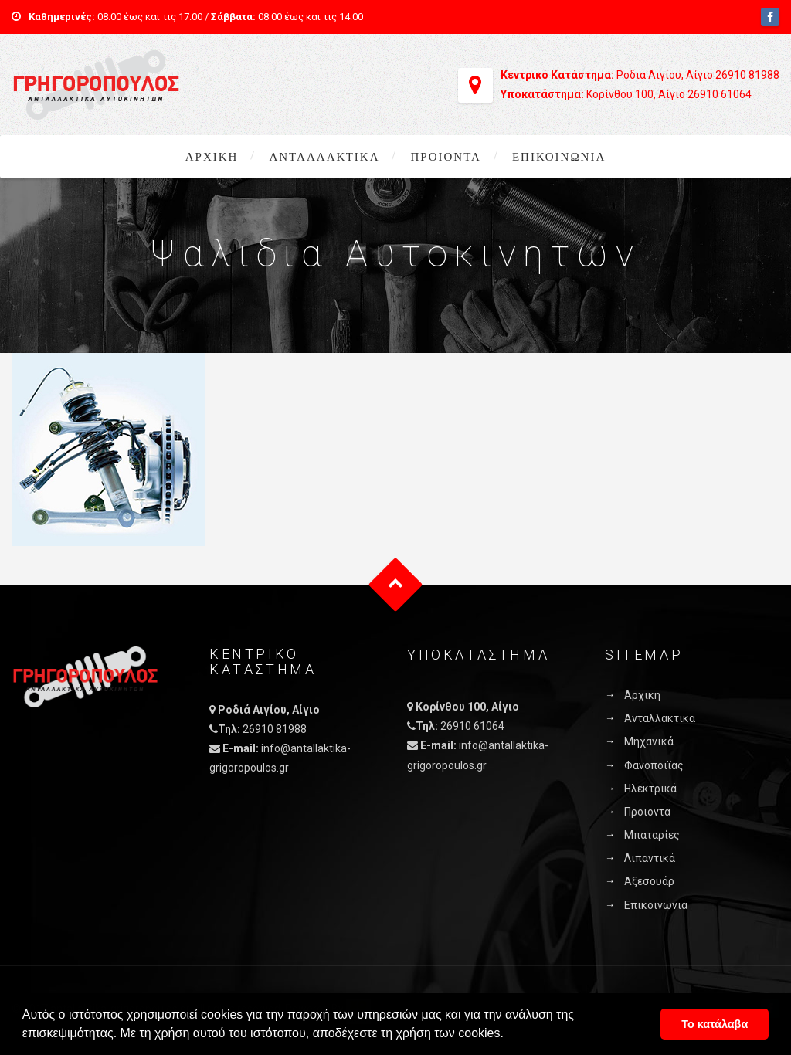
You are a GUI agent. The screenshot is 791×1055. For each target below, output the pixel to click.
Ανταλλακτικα (324, 157)
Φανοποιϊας (654, 765)
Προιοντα (445, 157)
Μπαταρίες (652, 835)
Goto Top (395, 585)
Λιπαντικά (649, 858)
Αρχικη (212, 157)
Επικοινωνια (559, 157)
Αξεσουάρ (649, 881)
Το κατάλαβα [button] (714, 1024)
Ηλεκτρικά (650, 788)
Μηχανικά (649, 741)
